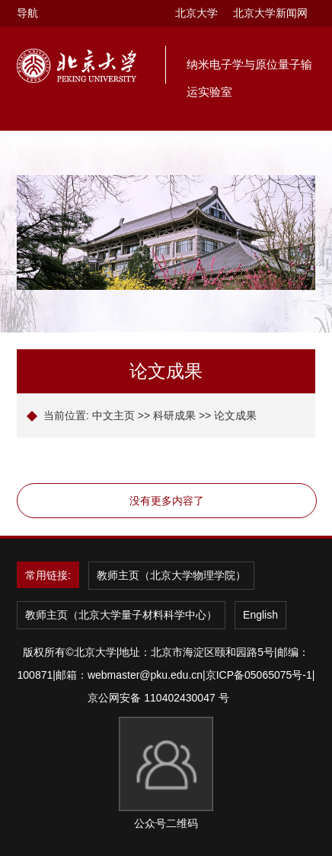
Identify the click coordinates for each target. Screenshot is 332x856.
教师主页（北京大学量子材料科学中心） (121, 615)
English (260, 615)
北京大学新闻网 (270, 13)
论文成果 (235, 415)
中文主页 (113, 415)
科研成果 (174, 415)
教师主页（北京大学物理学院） (171, 575)
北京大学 (196, 13)
